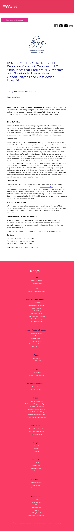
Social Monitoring (36, 319)
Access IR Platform (36, 333)
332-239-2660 (56, 191)
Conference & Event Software (36, 361)
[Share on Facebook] (56, 25)
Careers (36, 471)
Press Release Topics (36, 401)
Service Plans (36, 387)
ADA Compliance (36, 338)
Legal (36, 288)
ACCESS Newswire (36, 482)
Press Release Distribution (36, 305)
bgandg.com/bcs (55, 135)
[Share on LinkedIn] (66, 25)
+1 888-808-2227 (36, 502)
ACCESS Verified (36, 321)
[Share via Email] (71, 25)
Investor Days (36, 346)
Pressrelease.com (36, 488)
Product (36, 446)
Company (36, 451)
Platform (36, 448)
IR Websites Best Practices (36, 409)
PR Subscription (36, 372)
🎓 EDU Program (36, 434)
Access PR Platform (36, 303)
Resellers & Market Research (36, 291)
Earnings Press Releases (36, 344)
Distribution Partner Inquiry (36, 515)
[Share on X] (61, 25)
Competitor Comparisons (36, 406)
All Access (36, 358)
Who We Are (36, 463)
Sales (36, 505)
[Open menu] (4, 6)
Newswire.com (36, 485)
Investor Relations (36, 468)
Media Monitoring (36, 313)
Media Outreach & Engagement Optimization (36, 404)
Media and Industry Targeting (36, 316)
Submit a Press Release (36, 375)
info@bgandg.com (25, 243)
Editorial (36, 510)
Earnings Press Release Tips (36, 414)
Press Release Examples (36, 431)
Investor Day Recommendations (36, 417)
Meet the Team (36, 465)
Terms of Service (46, 523)
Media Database (36, 308)
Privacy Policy (57, 523)
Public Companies (36, 280)
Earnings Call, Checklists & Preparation (36, 412)
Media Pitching (36, 311)
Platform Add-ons (36, 389)
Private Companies (36, 283)
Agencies (36, 286)
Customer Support (36, 507)
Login (36, 499)
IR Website (36, 336)
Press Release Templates (36, 429)
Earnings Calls (36, 341)
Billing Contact (36, 513)
